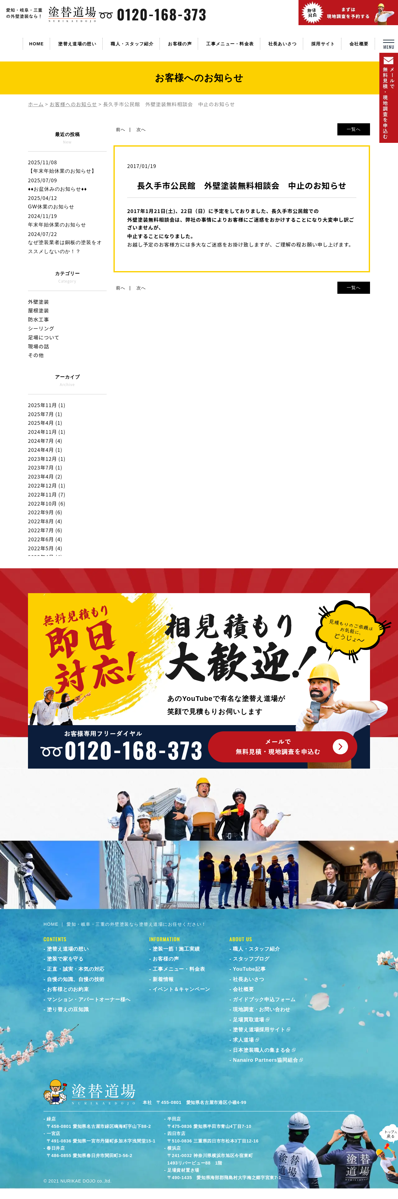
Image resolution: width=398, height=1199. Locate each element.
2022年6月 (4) (45, 539)
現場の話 (38, 346)
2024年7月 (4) (45, 440)
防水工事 (38, 319)
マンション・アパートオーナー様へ (89, 999)
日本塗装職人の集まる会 (261, 1050)
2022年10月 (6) (47, 503)
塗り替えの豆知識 (68, 1009)
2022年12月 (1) (47, 485)
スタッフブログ (251, 958)
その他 (36, 355)
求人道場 (243, 1039)
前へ (120, 129)
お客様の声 (180, 43)
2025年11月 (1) (47, 405)
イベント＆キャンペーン (181, 989)
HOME (36, 43)
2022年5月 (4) (45, 548)
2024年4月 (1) (45, 449)
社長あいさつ (282, 43)
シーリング (41, 328)
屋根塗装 (38, 310)
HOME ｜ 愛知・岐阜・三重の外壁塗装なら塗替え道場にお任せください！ (125, 924)
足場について (44, 337)
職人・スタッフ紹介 (132, 43)
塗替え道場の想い (77, 43)
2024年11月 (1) (47, 431)
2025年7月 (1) (45, 414)
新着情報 (163, 979)
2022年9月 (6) (45, 512)
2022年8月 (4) (45, 521)
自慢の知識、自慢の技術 (75, 979)
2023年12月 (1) (47, 458)
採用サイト (323, 43)
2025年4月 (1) (45, 422)
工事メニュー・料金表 (230, 43)
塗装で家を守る (65, 958)
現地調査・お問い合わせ (261, 1009)
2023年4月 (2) (45, 476)
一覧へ (354, 129)
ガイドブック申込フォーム (264, 999)
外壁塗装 (38, 301)
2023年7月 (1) (45, 467)
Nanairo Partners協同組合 (265, 1060)
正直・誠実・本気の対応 (75, 969)
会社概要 (358, 43)
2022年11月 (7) (47, 494)
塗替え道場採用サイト (259, 1029)
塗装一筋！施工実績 (176, 948)
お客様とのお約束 (68, 989)
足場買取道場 (248, 1019)
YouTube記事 (249, 969)
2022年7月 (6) (45, 530)
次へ (141, 129)
